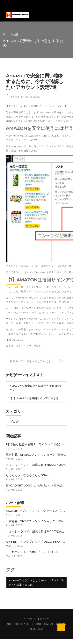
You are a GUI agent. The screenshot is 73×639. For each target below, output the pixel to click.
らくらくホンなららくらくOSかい (28, 475)
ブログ (14, 421)
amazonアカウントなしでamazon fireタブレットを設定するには (36, 582)
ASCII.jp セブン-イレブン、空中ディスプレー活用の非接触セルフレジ (36, 511)
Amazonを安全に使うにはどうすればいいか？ (36, 388)
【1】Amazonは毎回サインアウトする (34, 398)
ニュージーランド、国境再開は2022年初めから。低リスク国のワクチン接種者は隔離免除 (35, 465)
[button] (65, 16)
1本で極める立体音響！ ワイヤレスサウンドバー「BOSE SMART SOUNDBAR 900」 (35, 444)
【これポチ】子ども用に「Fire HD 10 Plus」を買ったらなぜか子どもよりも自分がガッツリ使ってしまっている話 (36, 552)
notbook (35, 96)
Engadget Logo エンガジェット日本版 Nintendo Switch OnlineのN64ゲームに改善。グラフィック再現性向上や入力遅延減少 (36, 485)
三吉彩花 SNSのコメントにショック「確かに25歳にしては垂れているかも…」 (36, 454)
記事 (15, 34)
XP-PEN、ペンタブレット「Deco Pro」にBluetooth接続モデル (36, 541)
